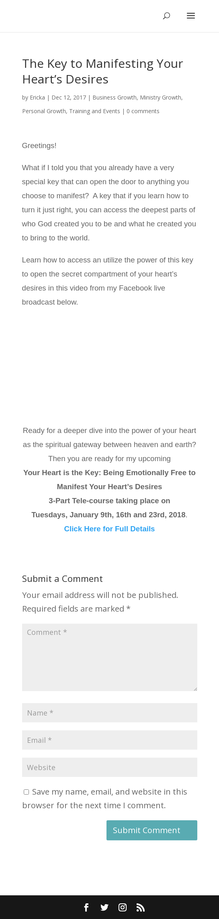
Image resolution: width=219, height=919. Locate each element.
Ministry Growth (160, 97)
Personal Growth (44, 111)
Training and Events (94, 111)
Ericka (37, 97)
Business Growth (114, 97)
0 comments (143, 111)
